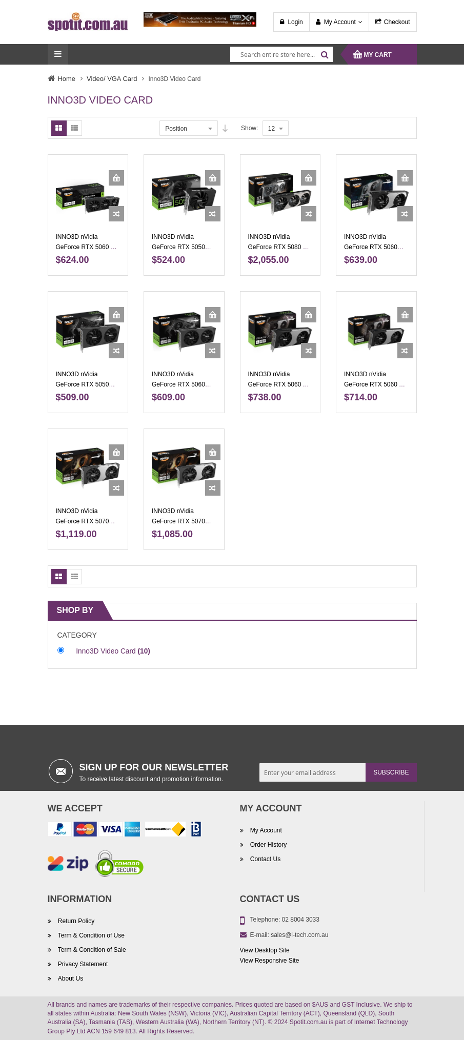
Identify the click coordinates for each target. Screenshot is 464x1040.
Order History (268, 844)
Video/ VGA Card (112, 79)
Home (67, 79)
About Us (70, 978)
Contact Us (265, 859)
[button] (116, 213)
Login (295, 22)
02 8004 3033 (300, 919)
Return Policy (75, 921)
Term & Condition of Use (90, 935)
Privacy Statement (82, 964)
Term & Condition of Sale (91, 949)
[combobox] (281, 54)
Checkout (397, 22)
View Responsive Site (269, 960)
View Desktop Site (265, 950)
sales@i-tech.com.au (299, 935)
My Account (340, 22)
